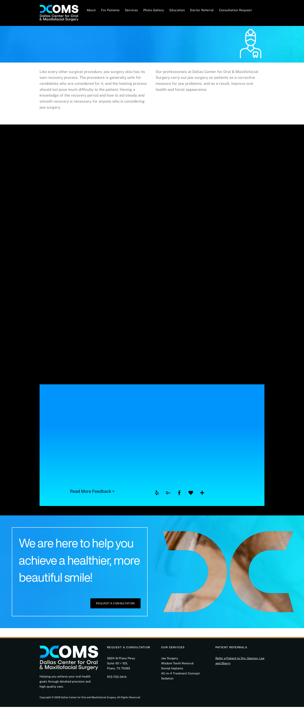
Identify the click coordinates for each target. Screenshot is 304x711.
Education (177, 10)
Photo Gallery (153, 10)
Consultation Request (235, 10)
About (91, 10)
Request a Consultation (115, 607)
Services (131, 10)
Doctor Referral (202, 10)
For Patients (110, 10)
